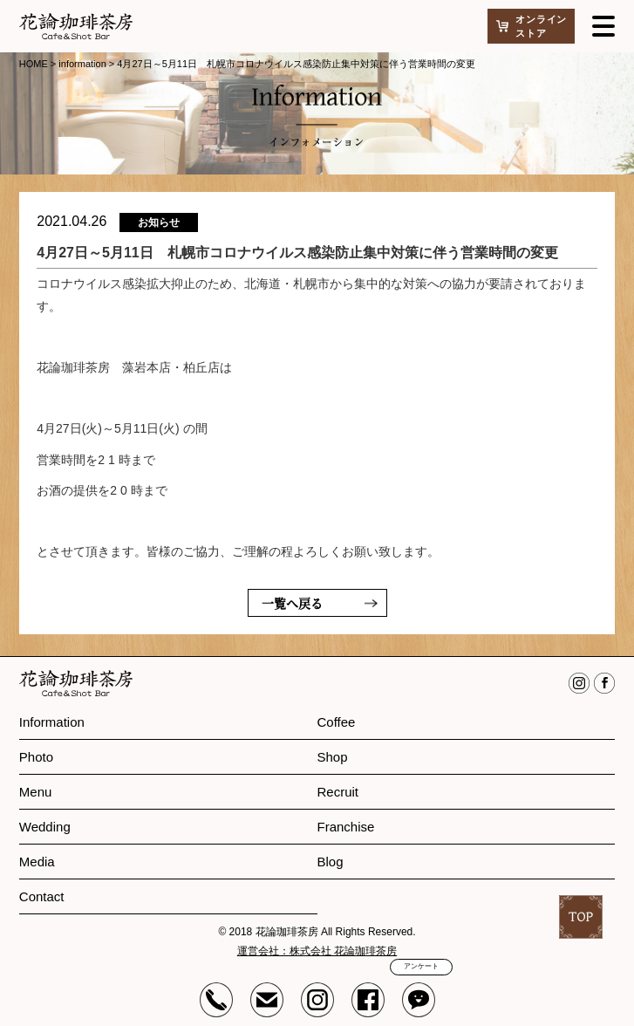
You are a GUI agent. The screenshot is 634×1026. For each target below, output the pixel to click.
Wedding (45, 826)
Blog (330, 861)
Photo (36, 756)
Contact (42, 896)
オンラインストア (541, 26)
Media (37, 861)
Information (52, 722)
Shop (332, 756)
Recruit (338, 791)
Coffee (336, 722)
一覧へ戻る (292, 603)
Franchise (346, 826)
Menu (35, 791)
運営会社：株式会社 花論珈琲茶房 (317, 951)
